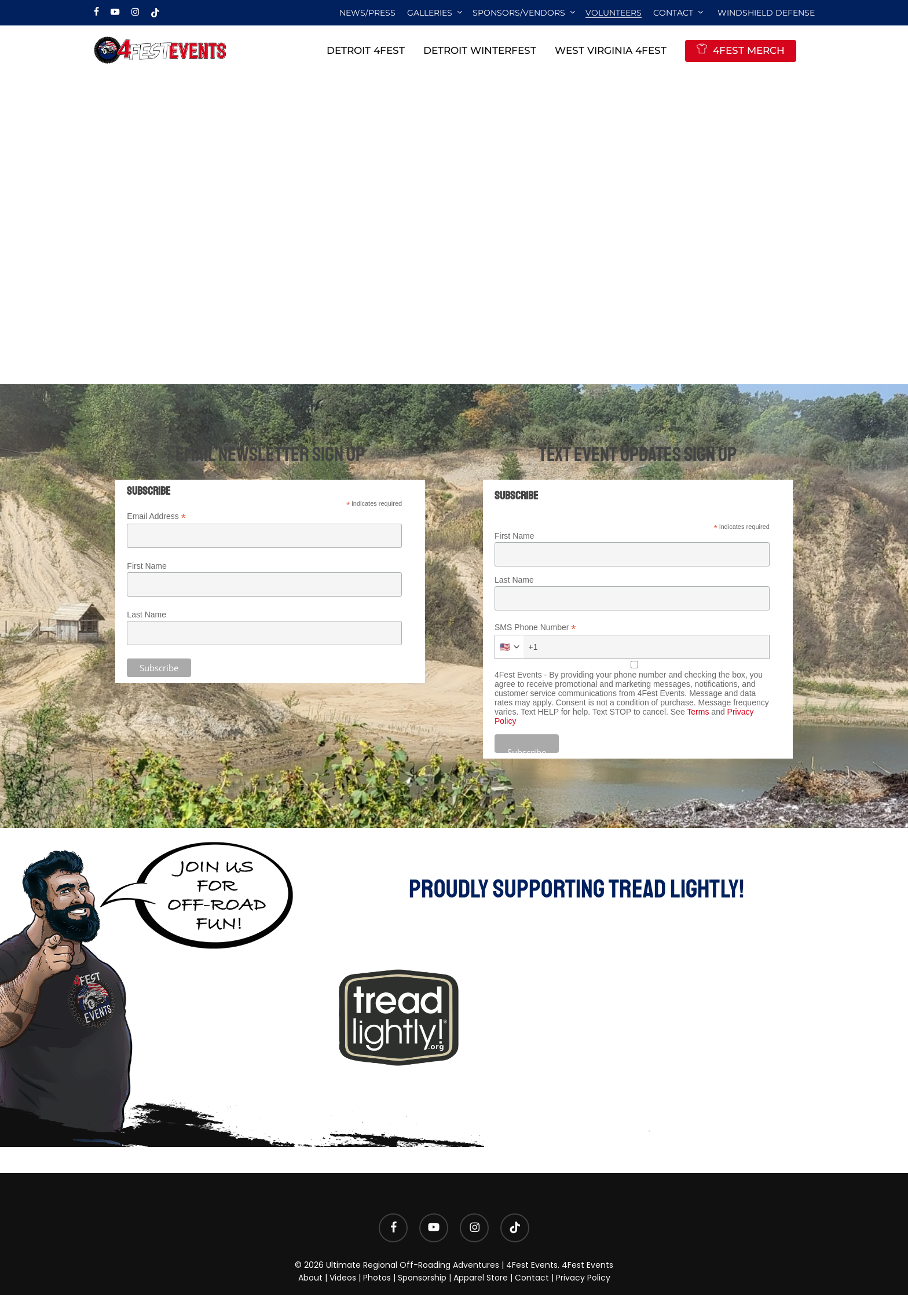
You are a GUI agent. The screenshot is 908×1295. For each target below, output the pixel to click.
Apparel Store (480, 1277)
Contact (532, 1277)
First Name (146, 566)
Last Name (146, 614)
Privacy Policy (583, 1277)
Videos (342, 1277)
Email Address (156, 516)
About (310, 1277)
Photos (377, 1277)
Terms (698, 711)
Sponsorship (422, 1277)
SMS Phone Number (535, 627)
